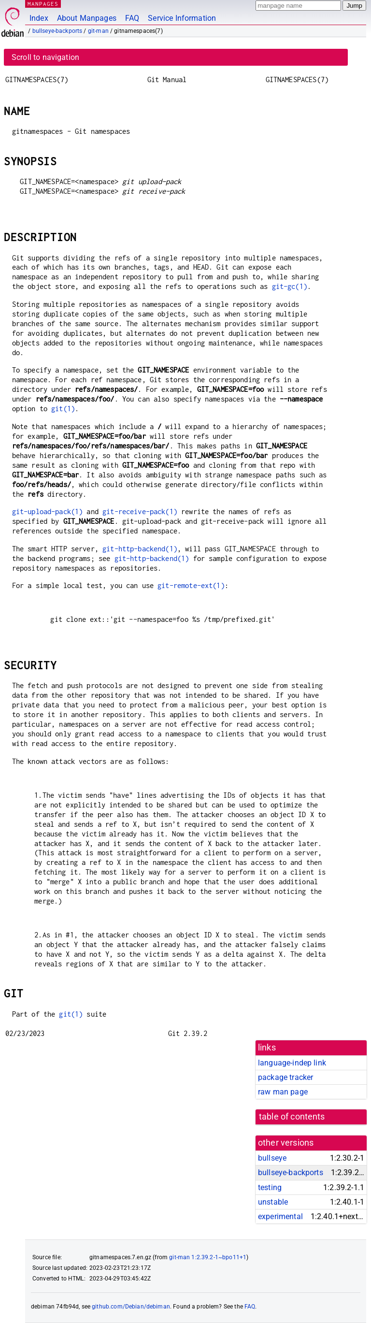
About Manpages (86, 18)
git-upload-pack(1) (47, 511)
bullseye (272, 1158)
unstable (273, 1202)
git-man (98, 31)
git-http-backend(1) (139, 549)
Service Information (182, 18)
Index (38, 18)
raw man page (283, 1091)
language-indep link (292, 1062)
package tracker (285, 1077)
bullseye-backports (57, 31)
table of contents (292, 1117)
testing (270, 1187)
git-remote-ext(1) (191, 585)
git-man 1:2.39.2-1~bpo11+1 (207, 1257)
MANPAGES (43, 3)
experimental (280, 1216)
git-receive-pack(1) (139, 511)
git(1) (63, 408)
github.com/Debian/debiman (131, 1306)
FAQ (132, 18)
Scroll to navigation (45, 57)
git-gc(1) (289, 286)
